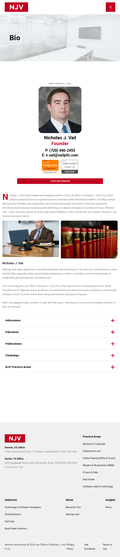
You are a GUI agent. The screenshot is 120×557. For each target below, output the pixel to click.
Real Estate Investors (16, 528)
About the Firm (73, 507)
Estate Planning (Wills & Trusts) (99, 458)
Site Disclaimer (89, 546)
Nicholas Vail (72, 514)
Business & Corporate (94, 444)
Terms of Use (107, 546)
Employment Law (91, 451)
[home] (16, 7)
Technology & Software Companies (23, 507)
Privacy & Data (90, 472)
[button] (110, 7)
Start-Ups (10, 521)
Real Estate (89, 479)
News (109, 507)
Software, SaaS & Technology (98, 486)
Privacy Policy (70, 546)
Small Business (13, 514)
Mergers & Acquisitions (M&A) (98, 465)
